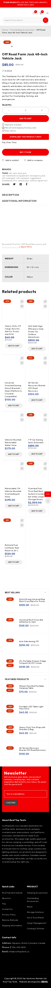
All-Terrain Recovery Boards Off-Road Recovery (36, 386)
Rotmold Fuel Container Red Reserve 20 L (12, 548)
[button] (14, 345)
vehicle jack (23, 180)
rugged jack (35, 178)
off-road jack (22, 178)
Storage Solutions (35, 912)
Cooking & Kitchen (35, 928)
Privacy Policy (9, 914)
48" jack (13, 173)
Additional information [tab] (19, 200)
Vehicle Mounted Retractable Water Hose (13, 442)
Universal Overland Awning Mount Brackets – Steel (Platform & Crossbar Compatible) (13, 389)
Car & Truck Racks (35, 917)
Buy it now (25, 152)
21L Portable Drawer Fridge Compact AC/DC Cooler (32, 662)
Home (5, 30)
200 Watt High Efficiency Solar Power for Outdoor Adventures (36, 331)
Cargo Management (36, 923)
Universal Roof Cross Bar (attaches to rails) (31, 621)
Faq (4, 903)
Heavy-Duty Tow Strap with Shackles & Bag (32, 728)
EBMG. (44, 981)
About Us (6, 898)
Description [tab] (10, 194)
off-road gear (8, 178)
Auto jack (22, 173)
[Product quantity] (25, 110)
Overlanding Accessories (22, 30)
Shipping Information (12, 925)
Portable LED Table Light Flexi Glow (31, 707)
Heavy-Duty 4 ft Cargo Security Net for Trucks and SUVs (13, 330)
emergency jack (37, 175)
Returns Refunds (10, 920)
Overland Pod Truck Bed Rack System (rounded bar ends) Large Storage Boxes (36, 494)
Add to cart (25, 118)
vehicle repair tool (38, 180)
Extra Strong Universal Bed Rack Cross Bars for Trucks (32, 600)
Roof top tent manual (12, 892)
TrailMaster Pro (9, 180)
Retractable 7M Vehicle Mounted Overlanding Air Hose (13, 492)
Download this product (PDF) (25, 137)
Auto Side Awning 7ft (29, 641)
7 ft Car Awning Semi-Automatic (36, 441)
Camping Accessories (37, 892)
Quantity (6, 105)
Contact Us (7, 909)
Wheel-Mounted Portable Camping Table (31, 687)
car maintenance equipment (15, 175)
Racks (30, 906)
